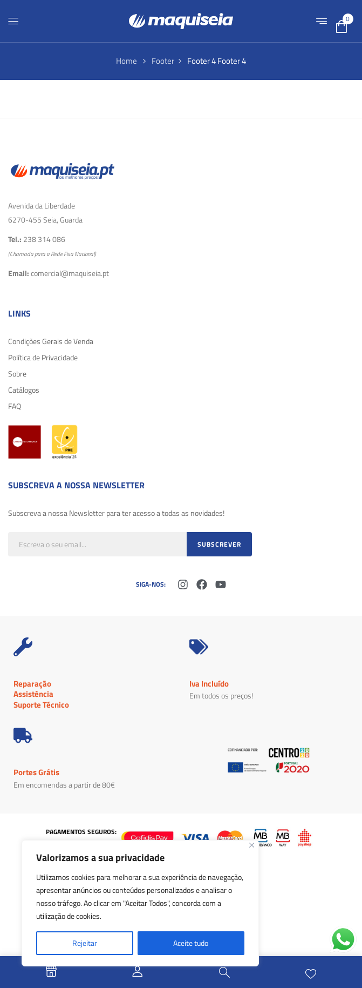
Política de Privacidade (43, 357)
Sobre (17, 373)
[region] (140, 903)
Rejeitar (84, 943)
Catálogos (23, 389)
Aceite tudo (190, 943)
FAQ (14, 406)
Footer (163, 61)
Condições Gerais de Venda (50, 341)
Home (126, 61)
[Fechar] (251, 845)
